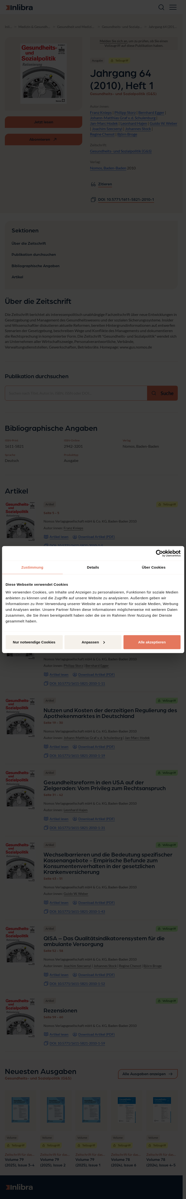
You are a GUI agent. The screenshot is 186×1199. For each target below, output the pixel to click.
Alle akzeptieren (152, 642)
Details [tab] (93, 567)
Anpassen (93, 642)
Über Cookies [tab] (154, 567)
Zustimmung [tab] (32, 567)
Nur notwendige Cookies (34, 642)
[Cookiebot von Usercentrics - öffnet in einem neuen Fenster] (159, 553)
